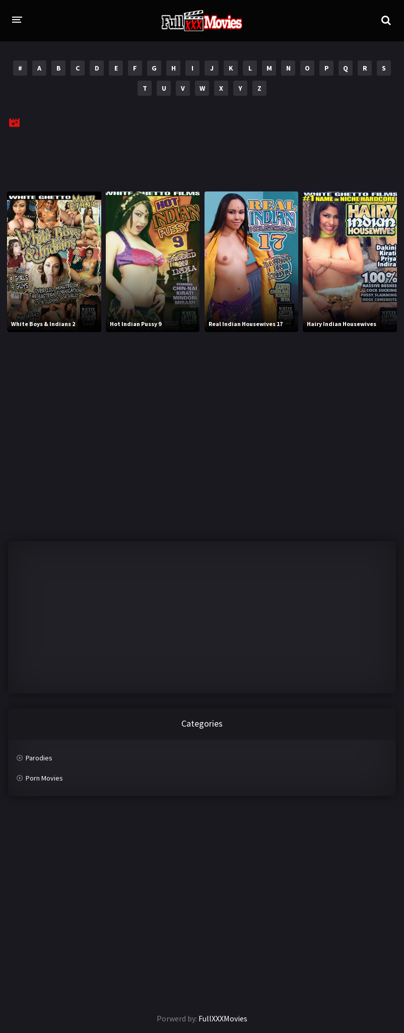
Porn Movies (44, 778)
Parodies (39, 757)
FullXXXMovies (222, 1018)
